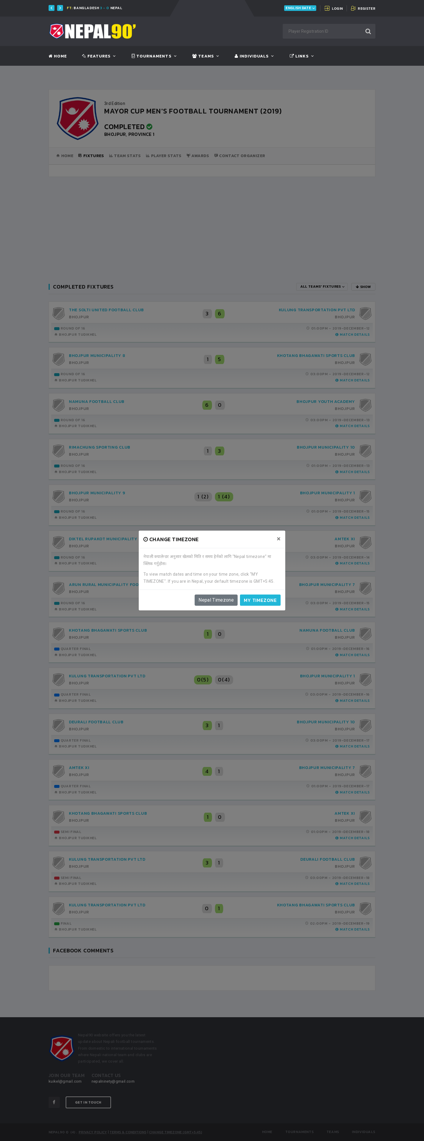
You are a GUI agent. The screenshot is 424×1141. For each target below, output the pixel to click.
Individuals (252, 56)
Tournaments (152, 56)
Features (96, 56)
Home (58, 56)
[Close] (278, 539)
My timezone (260, 600)
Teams (203, 56)
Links (299, 56)
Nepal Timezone (216, 600)
